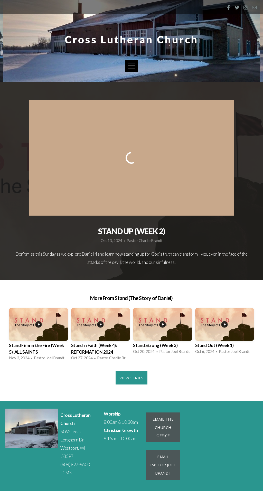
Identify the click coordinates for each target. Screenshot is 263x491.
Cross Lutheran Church (131, 39)
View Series (131, 377)
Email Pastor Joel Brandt (163, 465)
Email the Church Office (163, 427)
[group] (38, 335)
